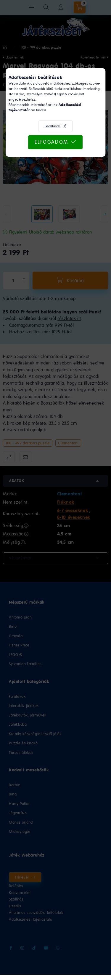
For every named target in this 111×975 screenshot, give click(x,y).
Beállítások (52, 126)
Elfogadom (51, 142)
